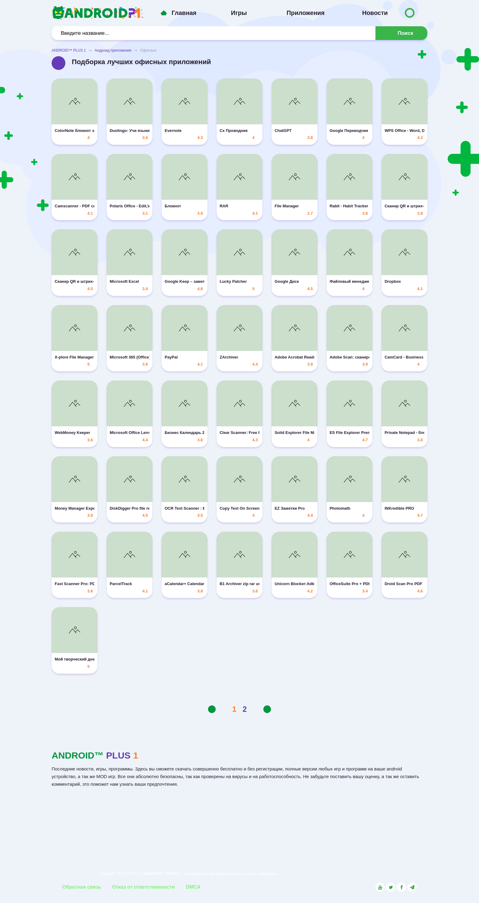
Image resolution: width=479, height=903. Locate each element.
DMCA (193, 887)
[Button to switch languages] (410, 13)
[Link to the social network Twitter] (390, 887)
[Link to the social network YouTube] (380, 887)
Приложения (305, 12)
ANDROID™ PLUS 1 (69, 50)
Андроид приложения (113, 50)
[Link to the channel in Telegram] (412, 887)
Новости (375, 12)
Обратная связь (81, 887)
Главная (184, 12)
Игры (239, 12)
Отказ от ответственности (143, 887)
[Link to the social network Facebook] (401, 887)
